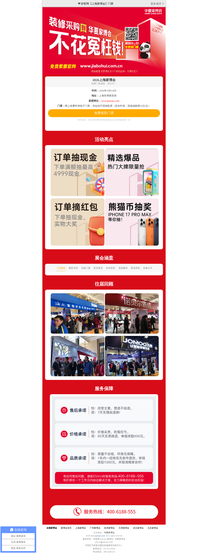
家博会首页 (66, 528)
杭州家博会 (109, 528)
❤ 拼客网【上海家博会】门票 (95, 3)
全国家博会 (51, 528)
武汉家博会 (138, 528)
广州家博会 (95, 528)
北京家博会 (153, 528)
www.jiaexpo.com (97, 536)
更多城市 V (157, 3)
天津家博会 (124, 528)
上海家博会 (80, 528)
